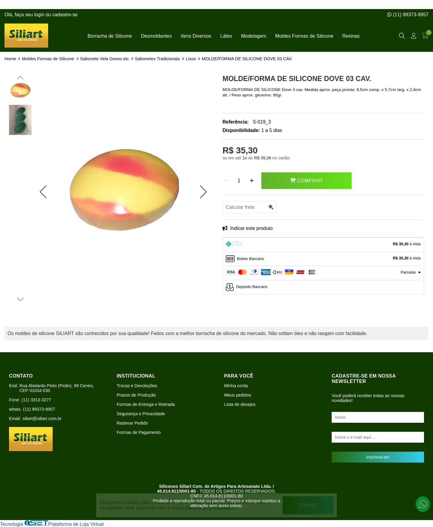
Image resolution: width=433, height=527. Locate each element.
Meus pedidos (237, 395)
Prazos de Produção (136, 395)
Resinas (351, 36)
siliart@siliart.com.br (42, 418)
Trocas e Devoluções (137, 385)
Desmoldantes (156, 36)
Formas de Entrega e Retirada (146, 404)
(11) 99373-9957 (407, 14)
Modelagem (253, 36)
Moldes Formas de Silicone (304, 36)
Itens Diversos (196, 36)
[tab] (323, 245)
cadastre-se (65, 14)
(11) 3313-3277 (36, 399)
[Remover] (226, 181)
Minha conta (236, 385)
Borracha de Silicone (110, 36)
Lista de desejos (240, 404)
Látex (226, 36)
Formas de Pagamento (139, 432)
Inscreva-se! (377, 457)
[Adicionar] (252, 181)
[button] (43, 192)
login (40, 14)
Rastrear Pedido (132, 423)
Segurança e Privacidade (141, 413)
